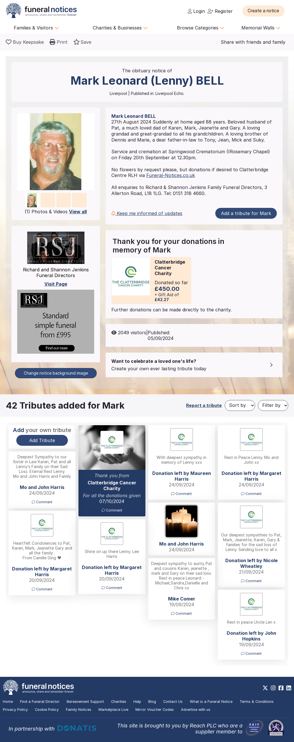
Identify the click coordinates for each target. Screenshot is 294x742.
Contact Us (173, 701)
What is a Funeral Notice (211, 701)
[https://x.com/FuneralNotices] (265, 688)
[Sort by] (240, 405)
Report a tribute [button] (204, 405)
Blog (152, 701)
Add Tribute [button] (42, 440)
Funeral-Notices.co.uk (170, 175)
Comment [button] (112, 510)
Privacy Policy (15, 709)
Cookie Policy (47, 709)
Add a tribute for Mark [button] (246, 213)
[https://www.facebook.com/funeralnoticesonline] (281, 688)
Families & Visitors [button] (36, 28)
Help (137, 701)
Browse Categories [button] (200, 28)
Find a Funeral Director (40, 701)
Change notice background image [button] (56, 373)
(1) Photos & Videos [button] (56, 211)
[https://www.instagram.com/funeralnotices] (273, 688)
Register (220, 11)
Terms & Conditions (257, 701)
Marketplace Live (113, 709)
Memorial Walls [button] (261, 28)
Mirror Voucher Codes (154, 709)
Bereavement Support (85, 701)
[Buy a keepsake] (25, 42)
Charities (118, 701)
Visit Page (55, 284)
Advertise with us (195, 709)
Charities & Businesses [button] (120, 28)
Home (8, 701)
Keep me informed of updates (146, 213)
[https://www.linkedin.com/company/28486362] (288, 688)
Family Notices (78, 709)
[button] (265, 10)
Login (196, 11)
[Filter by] (273, 405)
